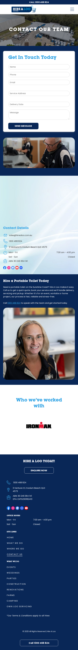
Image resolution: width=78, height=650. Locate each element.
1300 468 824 (42, 2)
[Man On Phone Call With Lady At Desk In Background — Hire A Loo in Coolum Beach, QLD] (39, 152)
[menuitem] (39, 537)
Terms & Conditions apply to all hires (31, 615)
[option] (39, 425)
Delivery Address (16, 88)
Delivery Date (15, 99)
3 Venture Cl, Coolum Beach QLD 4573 (28, 247)
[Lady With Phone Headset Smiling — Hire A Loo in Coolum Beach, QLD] (39, 344)
